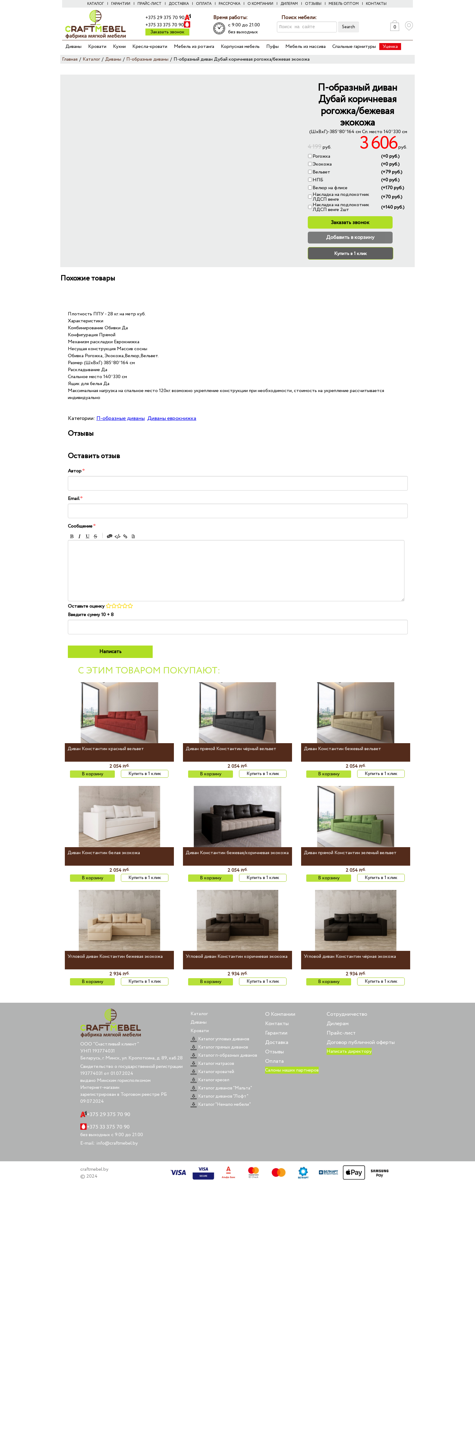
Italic (80, 536)
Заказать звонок (167, 32)
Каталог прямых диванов (219, 1047)
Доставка (179, 3)
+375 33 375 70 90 (164, 25)
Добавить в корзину (350, 237)
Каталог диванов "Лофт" (219, 1096)
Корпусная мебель (240, 46)
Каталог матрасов (212, 1063)
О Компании (280, 1014)
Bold (72, 536)
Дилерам (289, 3)
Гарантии (120, 3)
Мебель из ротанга (194, 46)
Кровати (97, 46)
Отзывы (313, 3)
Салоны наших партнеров (292, 1070)
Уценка (390, 46)
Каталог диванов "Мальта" (221, 1088)
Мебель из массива (305, 46)
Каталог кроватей (212, 1072)
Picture (133, 536)
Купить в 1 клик (350, 253)
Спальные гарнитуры (354, 46)
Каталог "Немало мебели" (221, 1104)
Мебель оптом (344, 3)
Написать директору (349, 1051)
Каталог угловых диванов (220, 1039)
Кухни (119, 46)
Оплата (203, 3)
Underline (88, 536)
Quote (110, 536)
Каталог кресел (210, 1080)
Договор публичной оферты (361, 1042)
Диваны (73, 46)
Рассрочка (229, 3)
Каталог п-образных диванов (224, 1055)
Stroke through (95, 536)
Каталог (95, 3)
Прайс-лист (149, 3)
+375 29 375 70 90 (164, 17)
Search (348, 27)
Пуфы (272, 46)
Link (125, 536)
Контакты (376, 3)
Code (118, 536)
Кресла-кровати (149, 46)
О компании (260, 3)
